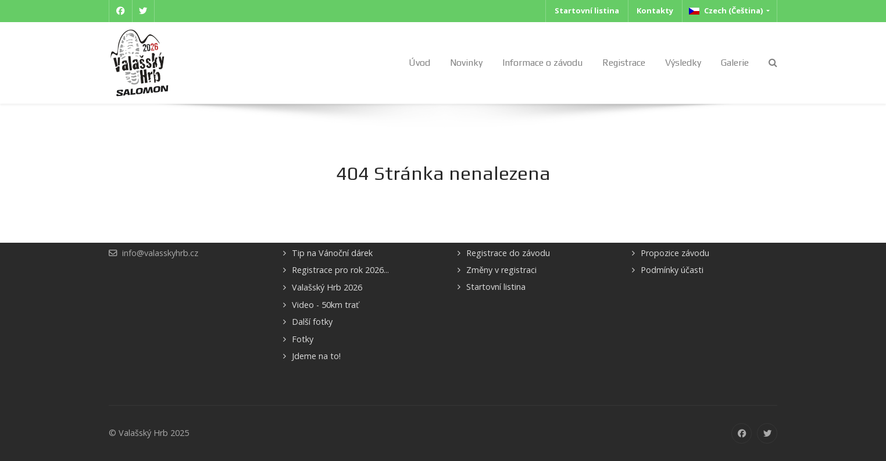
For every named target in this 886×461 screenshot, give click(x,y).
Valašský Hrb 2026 (327, 287)
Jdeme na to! (316, 355)
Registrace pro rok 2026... (340, 269)
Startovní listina (496, 286)
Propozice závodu (675, 252)
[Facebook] (121, 11)
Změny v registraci (501, 269)
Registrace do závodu (508, 252)
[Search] (773, 62)
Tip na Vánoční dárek (332, 252)
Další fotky (312, 321)
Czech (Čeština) (726, 10)
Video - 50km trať (325, 304)
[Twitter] (143, 11)
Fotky (302, 339)
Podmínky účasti (672, 269)
